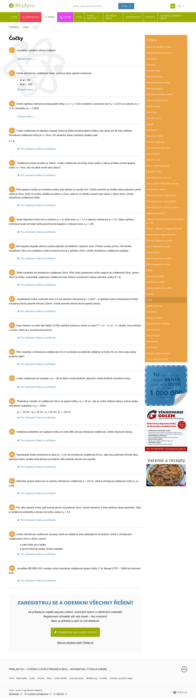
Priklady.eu (14, 27)
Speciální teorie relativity (158, 323)
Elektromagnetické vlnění (158, 264)
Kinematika (151, 58)
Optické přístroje (154, 306)
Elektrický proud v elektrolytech (161, 195)
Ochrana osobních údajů (120, 678)
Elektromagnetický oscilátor (159, 258)
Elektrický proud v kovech (158, 177)
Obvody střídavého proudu (159, 240)
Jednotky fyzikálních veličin (159, 47)
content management (38, 693)
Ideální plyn (151, 112)
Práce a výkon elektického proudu (162, 183)
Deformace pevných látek (158, 148)
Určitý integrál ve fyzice (157, 359)
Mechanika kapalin (154, 88)
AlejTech (60, 693)
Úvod (11, 678)
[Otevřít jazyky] (181, 6)
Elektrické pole (153, 159)
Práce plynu (151, 130)
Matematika (21, 678)
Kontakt (103, 678)
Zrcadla (149, 294)
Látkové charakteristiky (157, 100)
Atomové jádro (153, 335)
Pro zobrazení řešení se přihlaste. (38, 149)
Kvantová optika (154, 317)
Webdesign (14, 693)
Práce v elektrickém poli (157, 165)
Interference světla (155, 282)
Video (49, 678)
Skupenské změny (154, 136)
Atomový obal (153, 329)
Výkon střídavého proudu (158, 246)
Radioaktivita (152, 341)
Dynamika (150, 64)
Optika (149, 270)
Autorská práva (76, 678)
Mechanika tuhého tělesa (158, 82)
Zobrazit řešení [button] (25, 59)
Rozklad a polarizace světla (158, 288)
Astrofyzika (151, 347)
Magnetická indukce (155, 213)
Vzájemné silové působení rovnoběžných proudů (165, 221)
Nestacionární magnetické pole (160, 234)
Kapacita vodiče (153, 171)
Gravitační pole (153, 70)
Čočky (149, 300)
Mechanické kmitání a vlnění (159, 94)
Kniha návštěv (60, 678)
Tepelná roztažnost (155, 142)
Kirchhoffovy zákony (156, 189)
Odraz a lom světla (155, 276)
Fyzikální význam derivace (158, 353)
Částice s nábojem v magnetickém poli (164, 228)
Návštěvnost (91, 678)
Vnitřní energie (153, 106)
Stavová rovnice (154, 118)
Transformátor (153, 252)
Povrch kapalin (153, 153)
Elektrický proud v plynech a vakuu (162, 207)
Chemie (40, 678)
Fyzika (26, 27)
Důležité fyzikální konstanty (159, 52)
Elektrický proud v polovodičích (161, 201)
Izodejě (149, 124)
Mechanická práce (154, 76)
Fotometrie (151, 311)
